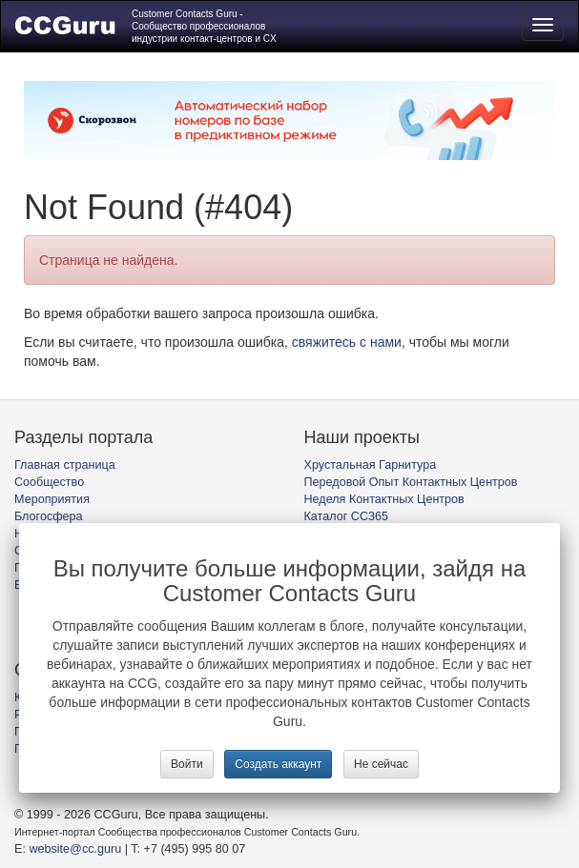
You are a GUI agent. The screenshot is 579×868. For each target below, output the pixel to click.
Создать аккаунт (278, 764)
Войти (187, 764)
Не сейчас (381, 764)
